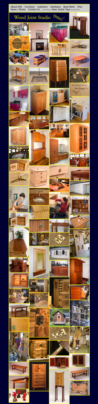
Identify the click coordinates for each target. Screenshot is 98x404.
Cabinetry (42, 6)
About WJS (16, 6)
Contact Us (34, 9)
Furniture (30, 6)
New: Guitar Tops (61, 9)
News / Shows (18, 9)
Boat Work (69, 6)
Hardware (55, 6)
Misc (79, 6)
